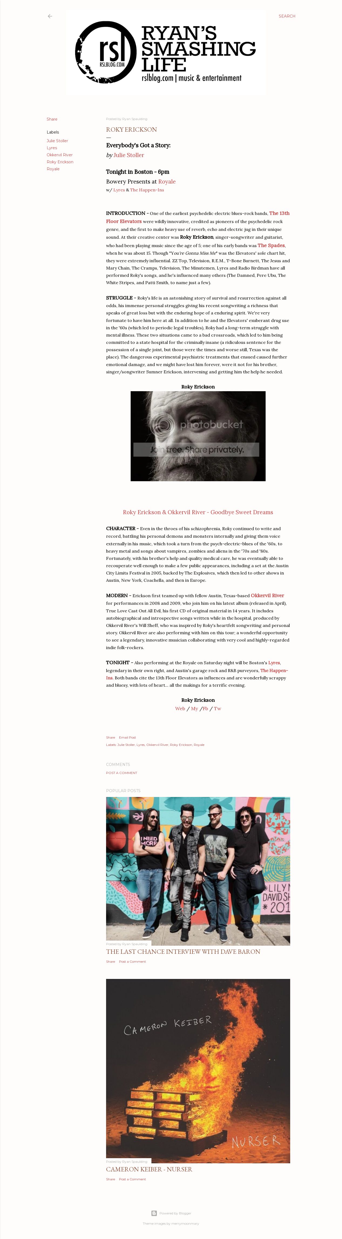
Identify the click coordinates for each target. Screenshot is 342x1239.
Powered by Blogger (171, 1213)
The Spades (271, 245)
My (194, 708)
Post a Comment (121, 773)
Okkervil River (60, 154)
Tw (217, 708)
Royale (53, 169)
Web (180, 708)
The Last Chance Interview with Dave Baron (183, 951)
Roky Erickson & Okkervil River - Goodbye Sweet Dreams (198, 512)
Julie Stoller (57, 140)
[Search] (287, 16)
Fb (205, 708)
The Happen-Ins (147, 189)
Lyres (52, 147)
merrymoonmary (185, 1223)
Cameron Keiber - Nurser (149, 1169)
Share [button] (52, 119)
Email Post (127, 737)
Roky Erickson (60, 162)
